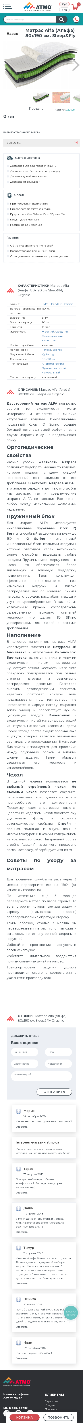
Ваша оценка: (24, 1035)
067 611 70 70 (12, 1390)
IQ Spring (48, 346)
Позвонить (58, 1417)
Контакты (51, 1409)
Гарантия (51, 1393)
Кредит (50, 1397)
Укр (64, 9)
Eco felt (57, 341)
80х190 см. (49, 350)
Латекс (46, 341)
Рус (64, 4)
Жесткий (48, 323)
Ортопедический (54, 359)
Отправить (54, 1084)
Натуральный (51, 364)
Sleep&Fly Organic (61, 295)
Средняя (61, 323)
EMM (45, 295)
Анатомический (53, 355)
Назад (13, 34)
